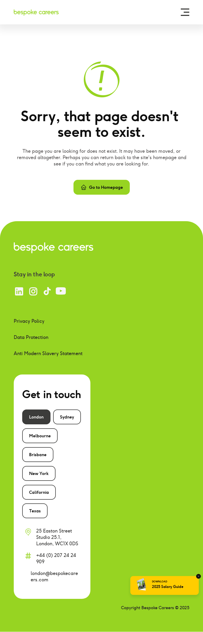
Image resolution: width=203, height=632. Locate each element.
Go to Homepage (101, 187)
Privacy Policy (29, 321)
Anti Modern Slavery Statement (48, 353)
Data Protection (31, 337)
